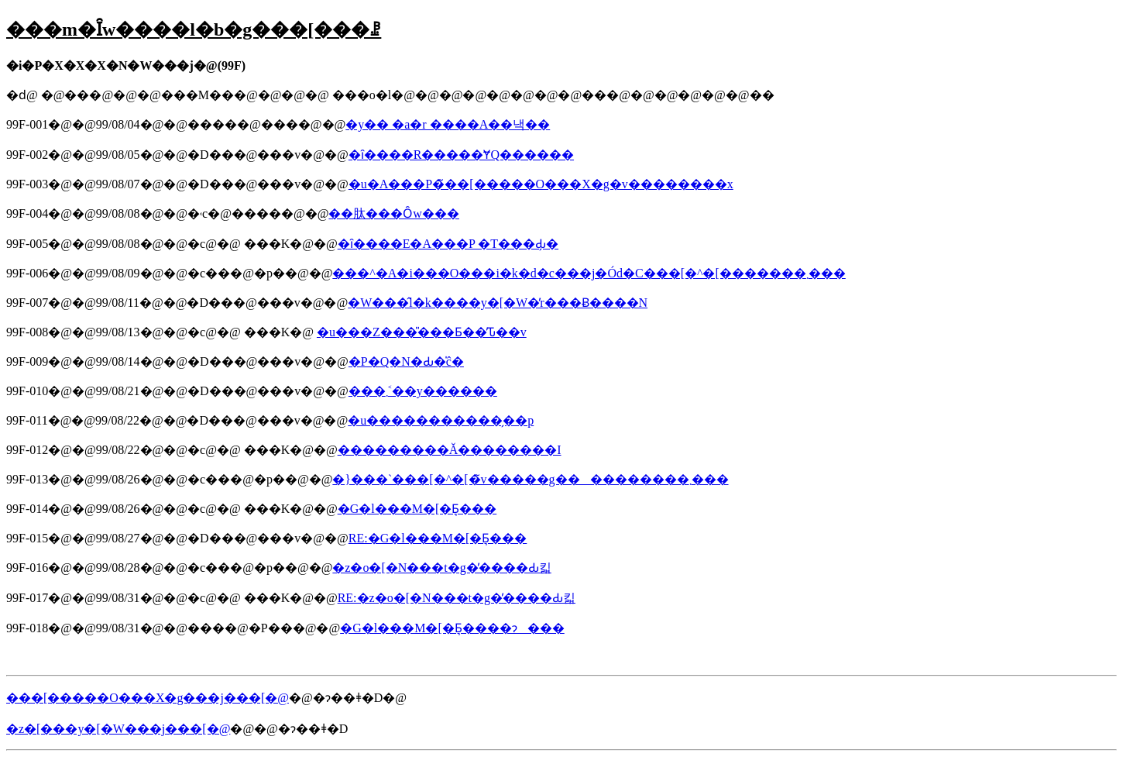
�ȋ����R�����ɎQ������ (461, 154)
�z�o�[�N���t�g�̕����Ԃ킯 (441, 567)
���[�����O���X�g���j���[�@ (147, 697)
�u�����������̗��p (441, 420)
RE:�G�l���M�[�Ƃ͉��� (438, 538)
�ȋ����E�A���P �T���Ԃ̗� (448, 243)
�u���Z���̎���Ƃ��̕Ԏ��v (422, 332)
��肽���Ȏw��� (393, 213)
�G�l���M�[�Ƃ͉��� (417, 508)
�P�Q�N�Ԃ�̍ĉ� (406, 361)
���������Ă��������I (450, 449)
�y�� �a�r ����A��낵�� (447, 124)
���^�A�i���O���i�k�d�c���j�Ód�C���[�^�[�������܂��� (588, 273)
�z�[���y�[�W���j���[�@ (118, 728)
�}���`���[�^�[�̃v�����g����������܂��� (530, 479)
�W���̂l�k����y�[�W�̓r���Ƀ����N (497, 302)
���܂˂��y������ (423, 390)
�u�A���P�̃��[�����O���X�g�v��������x (541, 184)
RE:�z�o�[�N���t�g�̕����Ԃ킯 (456, 597)
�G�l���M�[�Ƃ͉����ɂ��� (452, 628)
